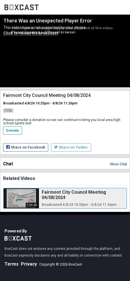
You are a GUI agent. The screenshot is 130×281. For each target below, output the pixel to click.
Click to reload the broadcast (30, 33)
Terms (12, 264)
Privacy (29, 264)
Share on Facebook (25, 147)
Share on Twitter (71, 147)
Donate (12, 130)
